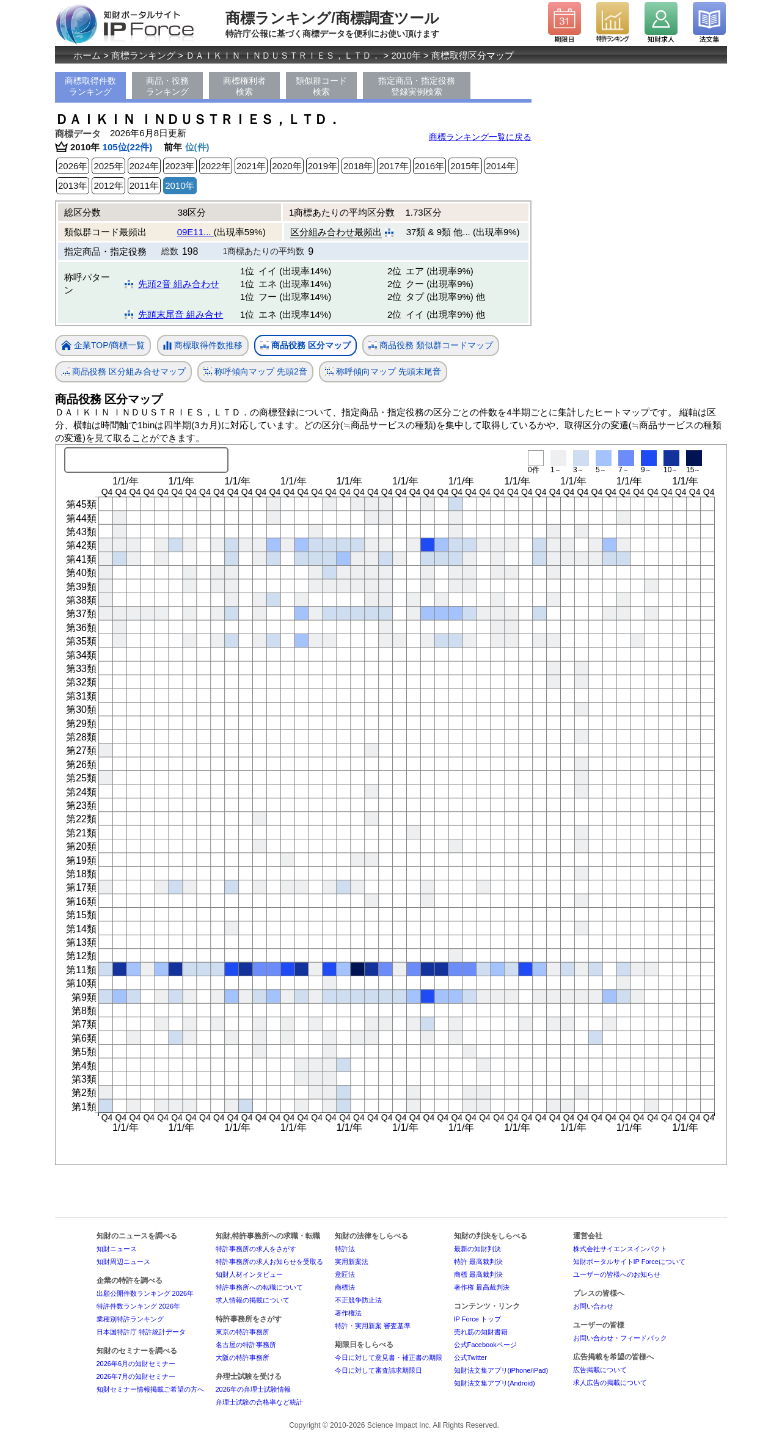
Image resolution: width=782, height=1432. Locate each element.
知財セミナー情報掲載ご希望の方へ (150, 1389)
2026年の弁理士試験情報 (253, 1389)
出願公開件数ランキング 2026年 (145, 1293)
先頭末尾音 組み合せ (180, 314)
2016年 (429, 166)
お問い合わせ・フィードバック (620, 1338)
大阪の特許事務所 (242, 1357)
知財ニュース (117, 1248)
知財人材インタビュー (249, 1274)
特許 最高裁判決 (478, 1261)
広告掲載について (600, 1369)
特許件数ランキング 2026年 (139, 1306)
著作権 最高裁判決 (482, 1287)
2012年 (108, 185)
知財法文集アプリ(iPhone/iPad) (501, 1370)
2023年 (179, 166)
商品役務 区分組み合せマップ (123, 372)
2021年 (251, 166)
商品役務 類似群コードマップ (430, 345)
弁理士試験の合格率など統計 (259, 1402)
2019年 (322, 166)
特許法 (345, 1248)
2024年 (144, 166)
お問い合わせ (593, 1306)
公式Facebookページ (485, 1344)
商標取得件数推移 (203, 345)
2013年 (72, 185)
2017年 (393, 166)
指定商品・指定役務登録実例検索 (416, 86)
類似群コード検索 (321, 86)
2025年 (108, 166)
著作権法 (348, 1313)
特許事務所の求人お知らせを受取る (269, 1261)
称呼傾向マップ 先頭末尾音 (383, 372)
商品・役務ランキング (167, 86)
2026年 (72, 166)
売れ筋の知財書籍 (481, 1331)
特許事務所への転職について (259, 1287)
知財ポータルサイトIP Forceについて (629, 1261)
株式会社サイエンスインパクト (620, 1248)
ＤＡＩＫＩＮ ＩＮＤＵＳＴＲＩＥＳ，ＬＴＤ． (283, 55)
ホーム (87, 55)
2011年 (144, 185)
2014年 (501, 166)
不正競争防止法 (358, 1300)
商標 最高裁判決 (478, 1274)
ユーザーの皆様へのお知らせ (616, 1274)
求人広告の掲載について (610, 1382)
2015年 (465, 166)
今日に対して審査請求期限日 (378, 1370)
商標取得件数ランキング (90, 86)
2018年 (358, 166)
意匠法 (345, 1274)
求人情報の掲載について (253, 1300)
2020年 (286, 166)
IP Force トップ (477, 1319)
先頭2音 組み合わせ (178, 284)
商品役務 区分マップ (305, 345)
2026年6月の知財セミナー (136, 1363)
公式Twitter (470, 1357)
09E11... (195, 232)
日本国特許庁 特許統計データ (141, 1331)
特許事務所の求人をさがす (256, 1248)
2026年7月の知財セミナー (136, 1376)
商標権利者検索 (244, 86)
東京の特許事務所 (242, 1331)
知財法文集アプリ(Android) (494, 1383)
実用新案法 (351, 1261)
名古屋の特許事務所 (246, 1344)
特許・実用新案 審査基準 (373, 1325)
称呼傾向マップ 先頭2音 (255, 372)
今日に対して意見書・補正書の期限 (388, 1357)
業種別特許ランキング (130, 1319)
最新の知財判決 (477, 1248)
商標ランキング (143, 55)
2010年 (406, 55)
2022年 (215, 166)
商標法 (345, 1287)
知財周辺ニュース (123, 1261)
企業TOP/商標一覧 (103, 346)
